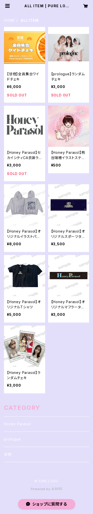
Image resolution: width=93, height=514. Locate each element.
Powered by (46, 489)
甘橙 (7, 454)
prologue (12, 439)
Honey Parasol (17, 424)
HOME (9, 20)
